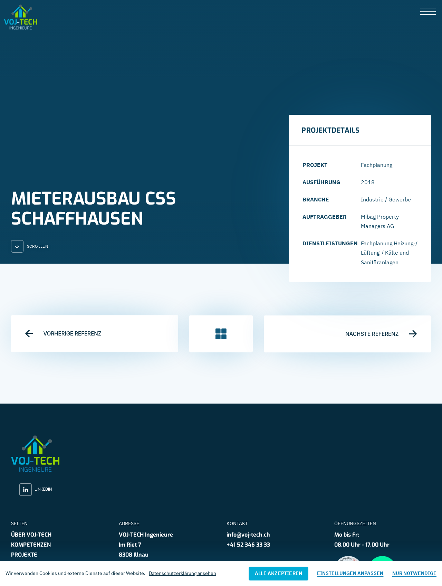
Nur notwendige (414, 573)
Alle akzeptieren (278, 573)
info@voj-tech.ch (248, 534)
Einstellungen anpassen (350, 573)
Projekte (24, 554)
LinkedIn (35, 489)
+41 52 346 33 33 (248, 544)
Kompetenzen (31, 544)
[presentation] (428, 12)
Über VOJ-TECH (31, 534)
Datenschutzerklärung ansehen (182, 573)
